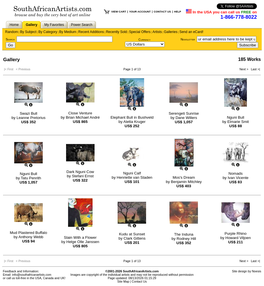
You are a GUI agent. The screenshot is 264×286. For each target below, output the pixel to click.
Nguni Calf (132, 173)
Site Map (123, 281)
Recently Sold (116, 32)
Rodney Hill (186, 238)
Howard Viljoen (238, 238)
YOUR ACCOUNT (140, 11)
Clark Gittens (135, 238)
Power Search (81, 25)
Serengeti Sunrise (184, 113)
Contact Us (139, 281)
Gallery (31, 25)
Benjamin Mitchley (186, 182)
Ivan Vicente (238, 178)
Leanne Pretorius (31, 118)
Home (14, 25)
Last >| (254, 69)
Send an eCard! (191, 32)
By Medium (67, 32)
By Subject (28, 32)
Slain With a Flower (80, 237)
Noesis (256, 271)
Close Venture (80, 113)
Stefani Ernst (82, 176)
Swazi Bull (28, 113)
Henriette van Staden (134, 177)
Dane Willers (186, 118)
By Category (47, 32)
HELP (177, 11)
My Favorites (54, 25)
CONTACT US (162, 11)
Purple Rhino (236, 233)
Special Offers (139, 32)
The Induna (183, 234)
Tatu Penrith (31, 178)
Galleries (170, 32)
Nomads (235, 173)
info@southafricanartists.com (32, 274)
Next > (244, 69)
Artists (157, 32)
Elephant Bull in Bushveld (132, 117)
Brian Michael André (83, 117)
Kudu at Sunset (132, 234)
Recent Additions (91, 32)
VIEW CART (118, 11)
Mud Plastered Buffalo (28, 233)
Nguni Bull (235, 117)
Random (11, 32)
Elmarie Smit (238, 122)
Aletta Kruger (134, 122)
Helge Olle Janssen (82, 242)
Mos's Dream (184, 177)
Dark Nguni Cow (80, 172)
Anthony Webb (31, 237)
